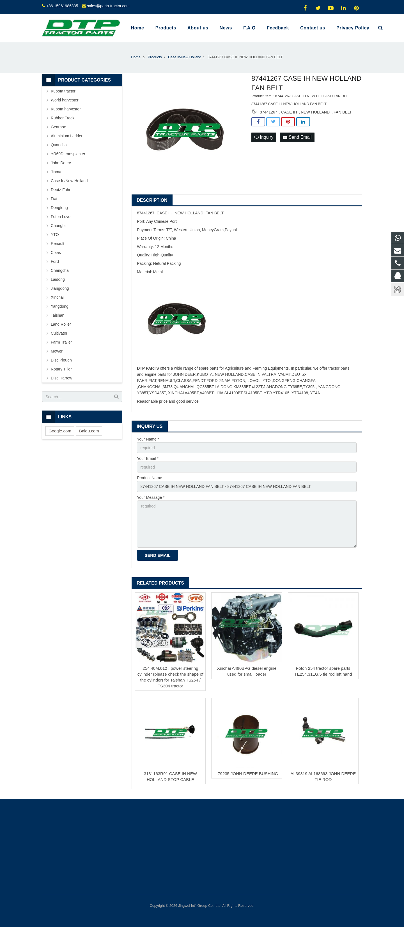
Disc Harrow (61, 378)
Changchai (60, 270)
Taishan (57, 315)
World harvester (65, 100)
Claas (56, 252)
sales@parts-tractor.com (108, 6)
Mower (57, 351)
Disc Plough (61, 360)
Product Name (149, 478)
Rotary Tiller (61, 369)
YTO (55, 234)
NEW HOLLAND (315, 112)
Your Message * (150, 497)
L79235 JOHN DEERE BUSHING (246, 773)
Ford (55, 261)
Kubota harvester (66, 109)
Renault (57, 243)
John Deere (61, 163)
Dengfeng (59, 207)
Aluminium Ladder (66, 136)
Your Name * (148, 439)
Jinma (56, 172)
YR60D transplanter (68, 154)
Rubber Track (62, 118)
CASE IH (289, 112)
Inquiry (263, 137)
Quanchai (59, 145)
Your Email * (148, 458)
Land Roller (61, 324)
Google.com (60, 430)
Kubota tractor (63, 91)
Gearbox (58, 127)
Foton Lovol (61, 216)
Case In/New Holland (69, 181)
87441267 (268, 112)
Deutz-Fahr (60, 189)
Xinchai (57, 297)
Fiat (54, 198)
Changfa (58, 225)
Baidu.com (89, 430)
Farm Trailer (61, 342)
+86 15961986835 (62, 6)
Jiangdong (60, 288)
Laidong (58, 279)
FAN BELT (343, 112)
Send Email (297, 137)
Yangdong (59, 306)
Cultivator (59, 333)
